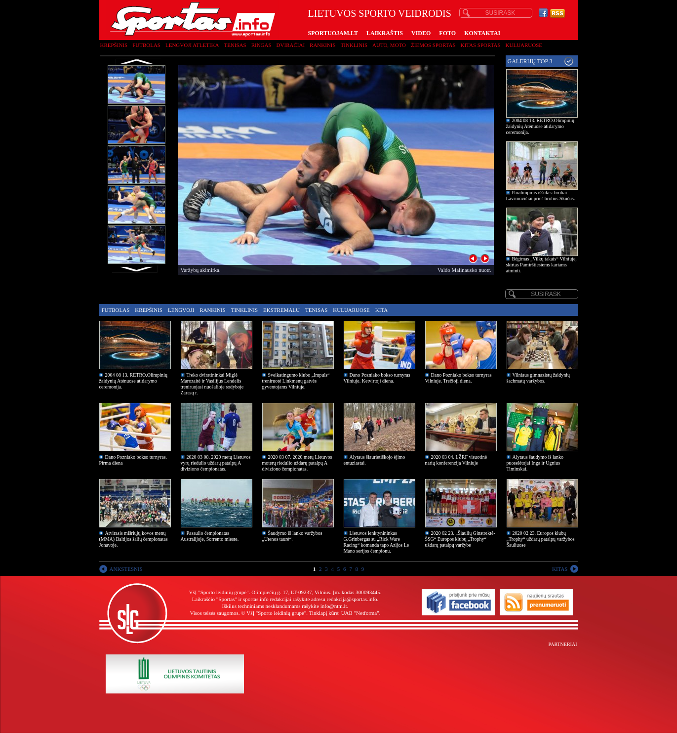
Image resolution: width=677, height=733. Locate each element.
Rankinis (323, 45)
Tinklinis (354, 45)
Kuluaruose (524, 45)
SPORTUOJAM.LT (333, 33)
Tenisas (235, 45)
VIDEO (421, 33)
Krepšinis (114, 45)
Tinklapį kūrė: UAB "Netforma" (344, 613)
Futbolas (146, 45)
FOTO (447, 33)
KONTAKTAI (482, 33)
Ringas (261, 45)
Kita (381, 310)
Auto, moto (389, 45)
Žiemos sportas (433, 45)
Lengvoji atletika (192, 45)
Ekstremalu (281, 310)
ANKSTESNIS (126, 569)
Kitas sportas (481, 45)
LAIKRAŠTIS (384, 33)
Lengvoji (181, 310)
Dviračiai (291, 45)
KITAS (560, 569)
